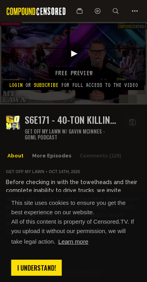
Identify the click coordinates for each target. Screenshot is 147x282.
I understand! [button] (36, 268)
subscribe (46, 85)
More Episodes (51, 156)
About (15, 156)
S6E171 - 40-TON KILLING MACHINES (70, 119)
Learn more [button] (73, 241)
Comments (100, 156)
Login (16, 85)
